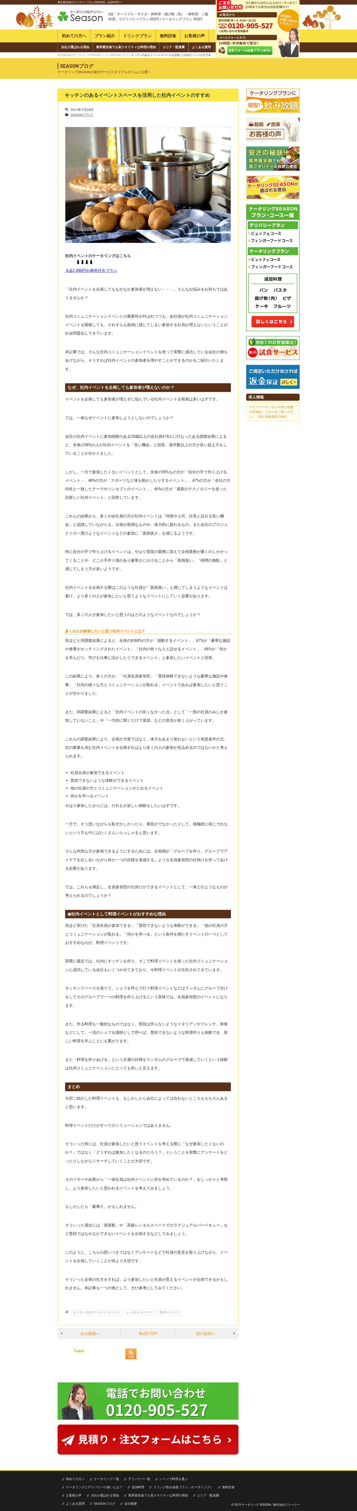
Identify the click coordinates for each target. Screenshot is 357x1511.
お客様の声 (194, 36)
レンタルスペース (140, 1312)
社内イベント (170, 1312)
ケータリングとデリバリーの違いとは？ (94, 1486)
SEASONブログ (119, 55)
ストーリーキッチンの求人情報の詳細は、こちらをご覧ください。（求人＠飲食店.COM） (271, 411)
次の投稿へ (90, 1333)
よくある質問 (201, 47)
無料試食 (168, 36)
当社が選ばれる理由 (75, 47)
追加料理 (137, 1486)
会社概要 (102, 1502)
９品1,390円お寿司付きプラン (91, 270)
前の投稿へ (205, 1333)
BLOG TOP (148, 1333)
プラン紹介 (104, 36)
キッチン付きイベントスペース (96, 1312)
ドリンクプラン (137, 36)
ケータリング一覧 (105, 1478)
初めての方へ (74, 36)
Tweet (78, 1350)
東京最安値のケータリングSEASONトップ (83, 55)
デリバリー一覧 (138, 1478)
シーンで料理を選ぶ (171, 1478)
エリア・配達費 (174, 47)
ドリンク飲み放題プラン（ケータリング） (182, 1486)
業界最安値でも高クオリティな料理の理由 (126, 47)
